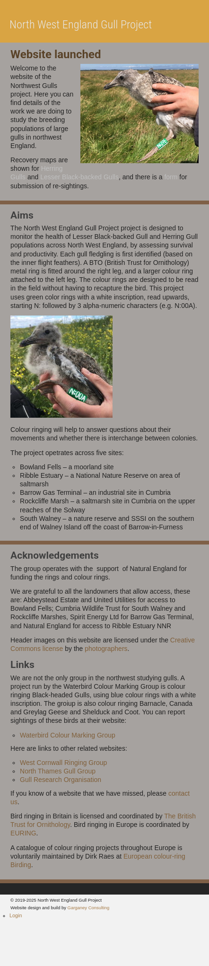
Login (15, 915)
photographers (106, 648)
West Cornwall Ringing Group (63, 762)
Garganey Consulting (89, 907)
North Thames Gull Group (58, 771)
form (170, 177)
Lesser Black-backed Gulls (79, 177)
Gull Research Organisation (60, 779)
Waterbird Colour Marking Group (67, 735)
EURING (23, 833)
